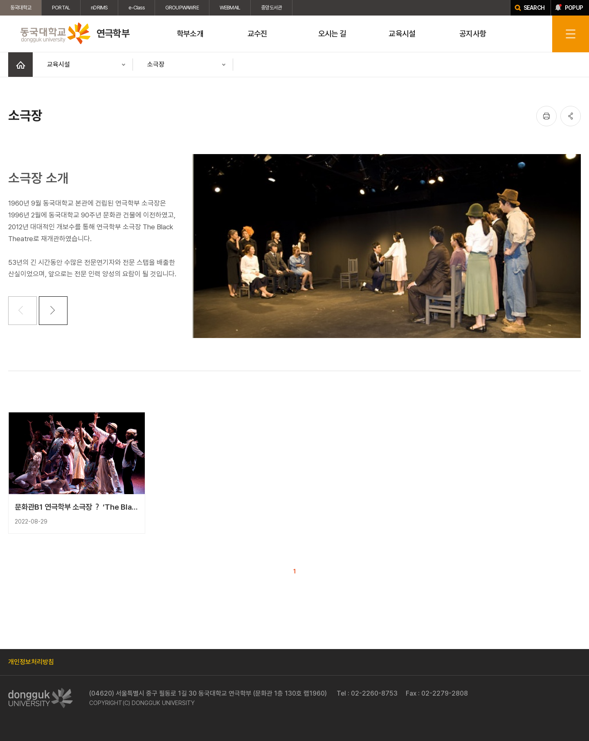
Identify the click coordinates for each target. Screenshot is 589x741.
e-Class (136, 7)
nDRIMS (99, 7)
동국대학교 (20, 7)
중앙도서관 (271, 7)
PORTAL (61, 7)
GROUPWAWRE (182, 7)
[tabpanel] (386, 246)
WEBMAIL (230, 7)
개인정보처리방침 (31, 662)
